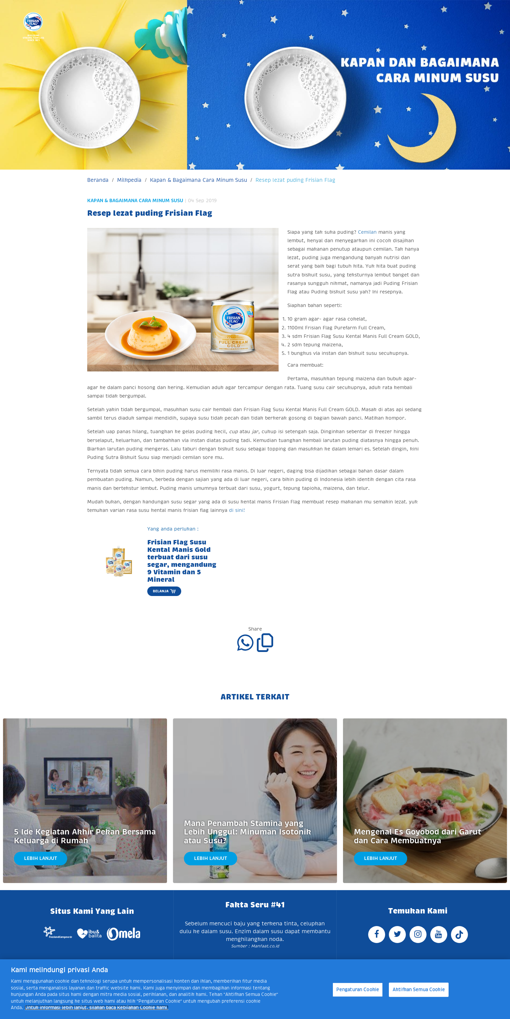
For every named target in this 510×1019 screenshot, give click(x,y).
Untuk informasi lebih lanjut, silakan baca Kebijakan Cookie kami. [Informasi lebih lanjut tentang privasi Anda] (96, 1007)
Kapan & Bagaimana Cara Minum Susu (198, 179)
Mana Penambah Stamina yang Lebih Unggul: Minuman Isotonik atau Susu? (247, 832)
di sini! (237, 510)
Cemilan (367, 232)
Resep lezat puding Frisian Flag (295, 179)
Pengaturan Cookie (357, 989)
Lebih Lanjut (40, 858)
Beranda (98, 179)
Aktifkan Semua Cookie (419, 989)
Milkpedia (129, 179)
